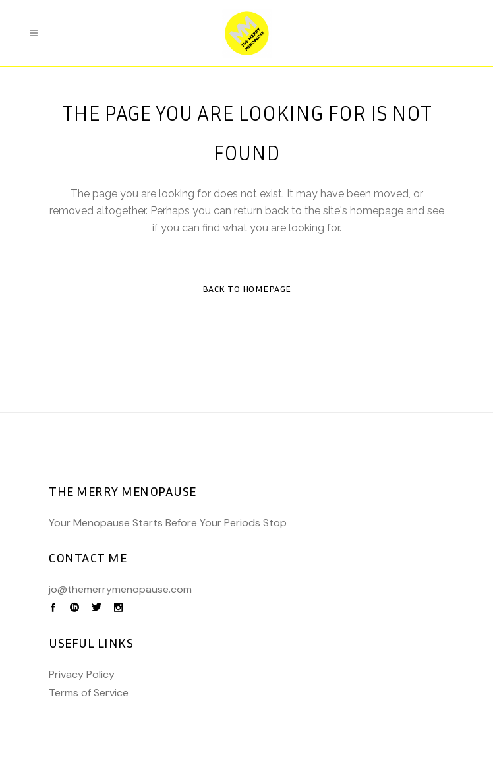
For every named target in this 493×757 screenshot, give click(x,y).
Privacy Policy (82, 674)
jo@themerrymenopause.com (120, 589)
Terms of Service (89, 693)
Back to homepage (246, 288)
